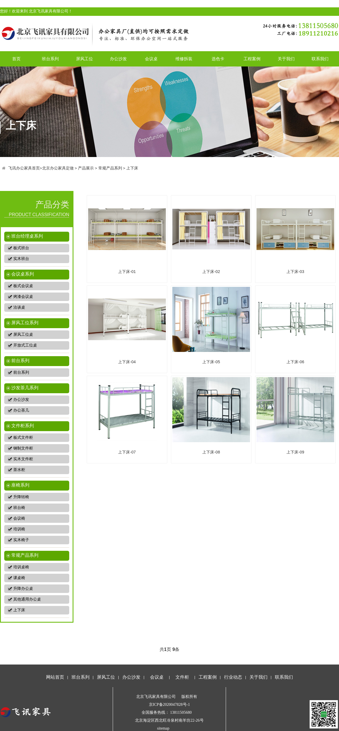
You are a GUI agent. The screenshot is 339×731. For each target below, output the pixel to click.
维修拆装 (183, 58)
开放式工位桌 (25, 345)
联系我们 (320, 58)
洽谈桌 (19, 307)
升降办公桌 (23, 588)
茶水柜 (19, 470)
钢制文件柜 (23, 448)
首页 (16, 58)
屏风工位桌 (23, 334)
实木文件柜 (23, 459)
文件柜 (182, 677)
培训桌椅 (21, 567)
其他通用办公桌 (27, 599)
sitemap (163, 728)
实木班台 (21, 259)
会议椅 (19, 518)
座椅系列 (20, 485)
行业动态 (233, 677)
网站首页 (55, 677)
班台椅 (19, 508)
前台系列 (20, 360)
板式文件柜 (23, 437)
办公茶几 (21, 410)
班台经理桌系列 (27, 236)
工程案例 (252, 58)
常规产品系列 (110, 168)
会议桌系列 (22, 274)
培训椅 (19, 529)
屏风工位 (84, 58)
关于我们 (286, 58)
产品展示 (86, 168)
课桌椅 (19, 578)
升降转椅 (21, 497)
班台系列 (50, 58)
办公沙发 (118, 58)
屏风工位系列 (24, 322)
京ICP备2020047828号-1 (169, 704)
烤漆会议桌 (23, 296)
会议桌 (151, 58)
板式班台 (21, 248)
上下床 (132, 168)
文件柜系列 (22, 425)
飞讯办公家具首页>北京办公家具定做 (41, 168)
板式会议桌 (23, 286)
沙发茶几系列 (24, 387)
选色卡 (218, 58)
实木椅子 (21, 540)
